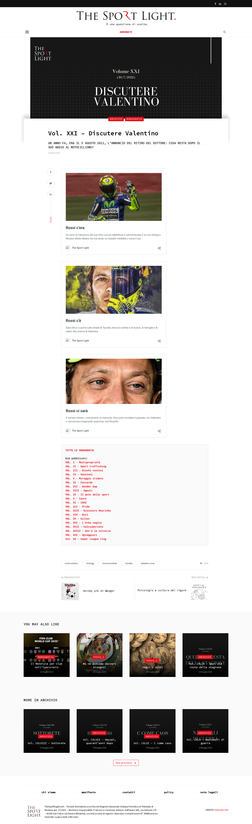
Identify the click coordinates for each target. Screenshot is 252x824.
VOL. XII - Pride (77, 506)
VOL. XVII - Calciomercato (84, 526)
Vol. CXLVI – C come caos (152, 743)
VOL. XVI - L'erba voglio (83, 522)
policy (169, 792)
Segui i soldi (152, 667)
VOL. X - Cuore (76, 498)
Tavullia (128, 563)
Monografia (134, 118)
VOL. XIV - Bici (76, 514)
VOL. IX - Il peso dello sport (87, 494)
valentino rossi (148, 563)
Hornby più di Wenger (99, 590)
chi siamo (48, 792)
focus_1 (98, 657)
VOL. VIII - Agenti (79, 490)
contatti (128, 792)
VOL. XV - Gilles (77, 518)
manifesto (89, 792)
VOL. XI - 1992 (76, 502)
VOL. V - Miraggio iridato (84, 478)
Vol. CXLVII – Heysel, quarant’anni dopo (99, 741)
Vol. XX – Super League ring (85, 539)
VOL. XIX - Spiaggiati (81, 535)
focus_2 (151, 660)
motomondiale (109, 563)
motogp (90, 563)
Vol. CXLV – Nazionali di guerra (205, 741)
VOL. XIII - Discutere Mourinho (88, 510)
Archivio (116, 118)
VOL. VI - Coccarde (79, 482)
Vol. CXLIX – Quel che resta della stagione (205, 665)
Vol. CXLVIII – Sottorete (46, 743)
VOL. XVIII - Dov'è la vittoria (88, 531)
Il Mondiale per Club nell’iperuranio (46, 665)
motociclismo (71, 563)
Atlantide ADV (221, 809)
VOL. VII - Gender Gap (81, 486)
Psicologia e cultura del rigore (162, 590)
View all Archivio (125, 763)
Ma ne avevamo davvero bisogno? (99, 665)
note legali (209, 792)
